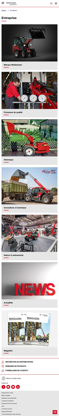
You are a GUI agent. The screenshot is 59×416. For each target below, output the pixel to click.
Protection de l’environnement (9, 403)
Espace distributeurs (7, 411)
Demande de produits (12, 366)
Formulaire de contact (12, 370)
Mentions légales (6, 395)
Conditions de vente (7, 409)
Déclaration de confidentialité (9, 398)
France (4, 10)
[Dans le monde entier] (29, 378)
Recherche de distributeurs (14, 362)
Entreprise (13, 10)
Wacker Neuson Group (7, 392)
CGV (3, 406)
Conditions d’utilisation (8, 401)
